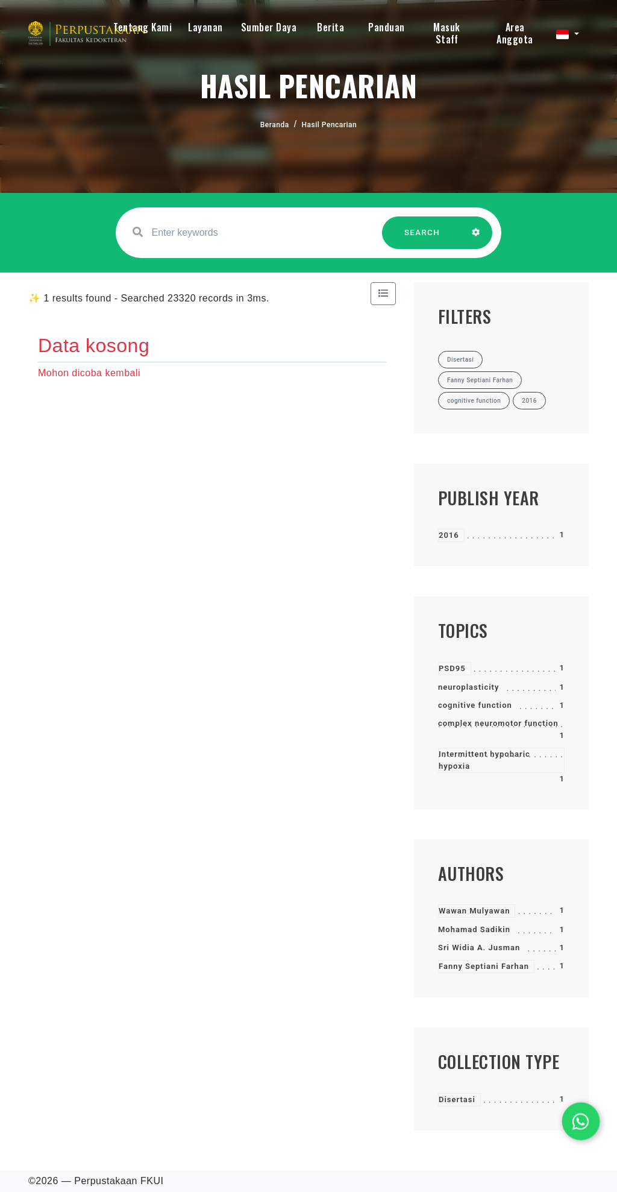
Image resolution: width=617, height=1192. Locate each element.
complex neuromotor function (498, 723)
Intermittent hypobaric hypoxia (484, 760)
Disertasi (457, 1099)
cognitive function (475, 705)
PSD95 (452, 668)
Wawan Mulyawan (474, 910)
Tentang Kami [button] (142, 27)
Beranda (274, 125)
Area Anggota (514, 33)
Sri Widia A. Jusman (479, 947)
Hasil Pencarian (329, 125)
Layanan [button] (205, 27)
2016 (449, 535)
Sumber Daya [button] (269, 27)
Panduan (386, 27)
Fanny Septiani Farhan (484, 966)
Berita (330, 27)
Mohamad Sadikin (474, 929)
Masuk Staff (446, 33)
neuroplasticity (468, 687)
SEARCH (422, 238)
